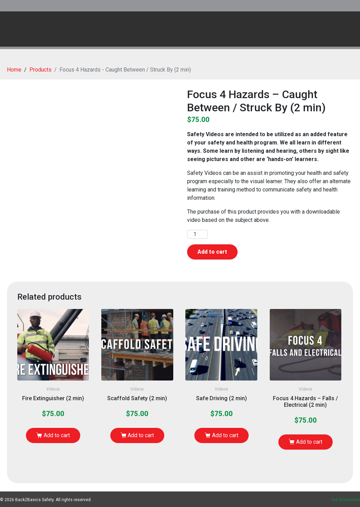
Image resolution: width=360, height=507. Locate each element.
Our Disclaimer (345, 499)
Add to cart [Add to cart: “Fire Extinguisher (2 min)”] (57, 435)
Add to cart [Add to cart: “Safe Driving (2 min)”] (225, 435)
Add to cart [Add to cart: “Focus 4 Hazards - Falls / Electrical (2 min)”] (309, 442)
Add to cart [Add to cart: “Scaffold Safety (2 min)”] (141, 435)
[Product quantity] (197, 234)
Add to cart (212, 251)
